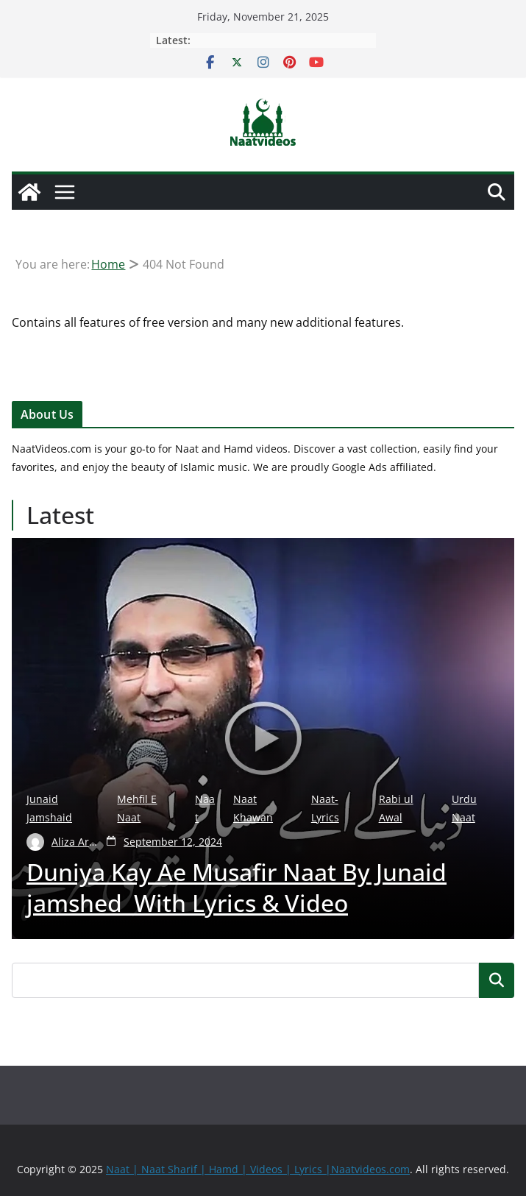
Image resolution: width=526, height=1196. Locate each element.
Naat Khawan (253, 808)
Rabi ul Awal (396, 808)
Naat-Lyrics (325, 808)
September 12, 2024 (173, 842)
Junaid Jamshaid (49, 808)
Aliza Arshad (75, 842)
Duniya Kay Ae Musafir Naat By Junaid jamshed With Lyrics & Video (236, 887)
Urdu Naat (464, 808)
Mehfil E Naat (137, 808)
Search (496, 980)
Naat (205, 808)
